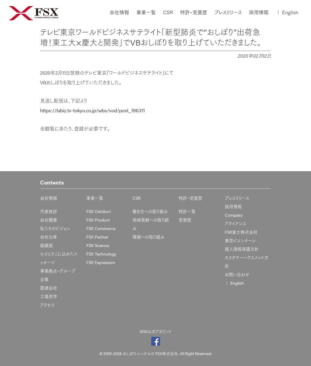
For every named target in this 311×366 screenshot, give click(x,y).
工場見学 (48, 296)
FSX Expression (100, 262)
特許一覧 (187, 211)
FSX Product (98, 220)
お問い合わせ (237, 274)
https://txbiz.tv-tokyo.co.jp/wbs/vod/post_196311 (92, 110)
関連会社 (48, 288)
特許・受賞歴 (193, 12)
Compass (234, 215)
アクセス (47, 305)
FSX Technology (101, 254)
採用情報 (258, 12)
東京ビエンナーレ (240, 240)
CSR (168, 12)
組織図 (46, 245)
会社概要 (48, 220)
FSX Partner (97, 237)
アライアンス (235, 223)
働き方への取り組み (150, 211)
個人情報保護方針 (242, 249)
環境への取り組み (148, 237)
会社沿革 (48, 237)
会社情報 (119, 12)
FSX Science (97, 245)
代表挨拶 (48, 211)
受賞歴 (185, 220)
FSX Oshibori (98, 211)
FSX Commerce (100, 228)
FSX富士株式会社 (241, 232)
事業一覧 (146, 12)
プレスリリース (228, 12)
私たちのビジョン (55, 228)
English (287, 12)
